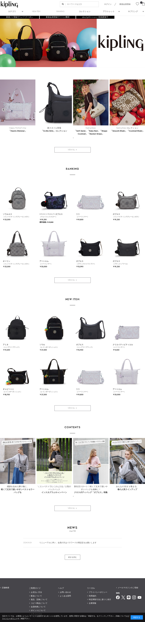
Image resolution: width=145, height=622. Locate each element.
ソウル (42, 344)
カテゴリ (12, 11)
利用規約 (92, 596)
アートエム (44, 261)
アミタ (5, 344)
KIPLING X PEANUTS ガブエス (51, 214)
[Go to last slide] (4, 110)
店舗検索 (5, 588)
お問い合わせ (65, 592)
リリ (78, 214)
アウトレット (109, 11)
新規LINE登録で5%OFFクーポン (19, 17)
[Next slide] (141, 43)
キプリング (133, 11)
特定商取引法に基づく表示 (100, 599)
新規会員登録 (124, 4)
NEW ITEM (36, 11)
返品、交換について (39, 599)
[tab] (71, 138)
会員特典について (38, 607)
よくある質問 (65, 596)
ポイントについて (38, 610)
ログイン (108, 4)
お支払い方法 (36, 592)
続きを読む (72, 557)
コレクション (84, 11)
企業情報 (92, 603)
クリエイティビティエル (123, 344)
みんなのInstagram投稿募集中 (95, 17)
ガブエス (116, 214)
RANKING (60, 11)
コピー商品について (39, 603)
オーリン (6, 261)
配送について (36, 596)
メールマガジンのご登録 (128, 588)
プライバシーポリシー (98, 592)
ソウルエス (7, 214)
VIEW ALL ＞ (72, 150)
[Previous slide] (4, 43)
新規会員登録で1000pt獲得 (57, 17)
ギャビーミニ (8, 389)
